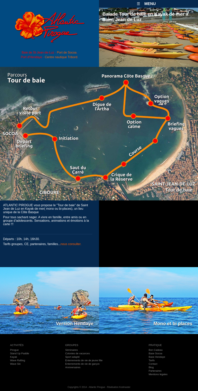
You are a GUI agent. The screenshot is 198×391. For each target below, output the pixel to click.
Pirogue (14, 349)
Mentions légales (158, 374)
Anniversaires (72, 367)
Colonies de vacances (77, 353)
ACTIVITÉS (17, 345)
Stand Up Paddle (19, 353)
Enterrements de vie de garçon (82, 363)
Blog (151, 367)
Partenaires (155, 370)
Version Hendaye (74, 323)
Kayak (13, 356)
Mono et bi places (173, 323)
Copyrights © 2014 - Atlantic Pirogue (86, 387)
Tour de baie (178, 190)
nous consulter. (71, 244)
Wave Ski (15, 363)
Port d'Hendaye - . (49, 57)
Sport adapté (72, 356)
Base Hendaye (157, 356)
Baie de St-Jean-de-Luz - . (49, 52)
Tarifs (152, 360)
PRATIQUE (155, 345)
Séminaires (71, 349)
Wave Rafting (17, 360)
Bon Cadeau (156, 349)
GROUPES (71, 345)
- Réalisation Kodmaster (117, 387)
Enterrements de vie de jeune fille (83, 360)
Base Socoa (155, 353)
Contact (153, 363)
